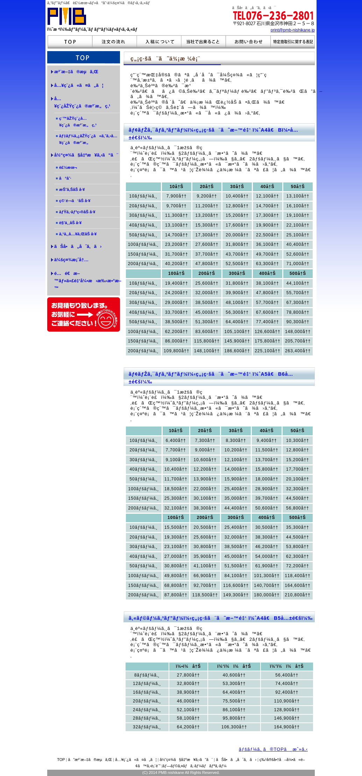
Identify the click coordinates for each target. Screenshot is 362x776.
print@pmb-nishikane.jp (293, 30)
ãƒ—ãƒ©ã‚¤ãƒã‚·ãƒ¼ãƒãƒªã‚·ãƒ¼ (195, 766)
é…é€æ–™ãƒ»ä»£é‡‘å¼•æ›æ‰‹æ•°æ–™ (87, 281)
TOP (61, 759)
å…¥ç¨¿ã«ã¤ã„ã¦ (135, 759)
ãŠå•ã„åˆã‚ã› (77, 246)
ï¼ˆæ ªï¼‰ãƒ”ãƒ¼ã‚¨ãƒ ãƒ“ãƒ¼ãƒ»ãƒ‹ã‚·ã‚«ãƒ (94, 29)
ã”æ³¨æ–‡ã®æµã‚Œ (90, 759)
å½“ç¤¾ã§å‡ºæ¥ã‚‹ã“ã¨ (186, 759)
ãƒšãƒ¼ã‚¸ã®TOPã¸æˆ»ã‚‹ (273, 749)
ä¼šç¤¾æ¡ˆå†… (71, 259)
